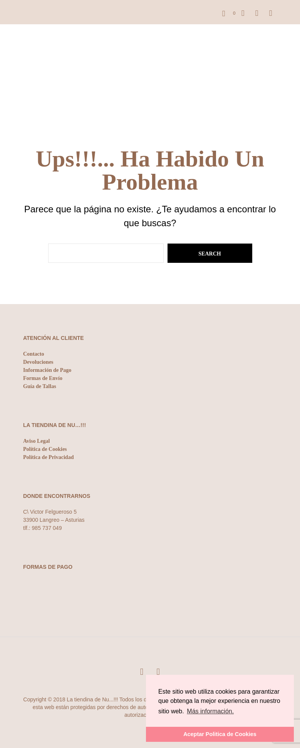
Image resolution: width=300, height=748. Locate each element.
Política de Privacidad (48, 457)
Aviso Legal (36, 441)
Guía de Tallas (39, 386)
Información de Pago (47, 370)
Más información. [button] (210, 711)
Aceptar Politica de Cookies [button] (219, 734)
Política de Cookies (45, 449)
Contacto (33, 354)
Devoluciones (38, 362)
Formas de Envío (42, 378)
